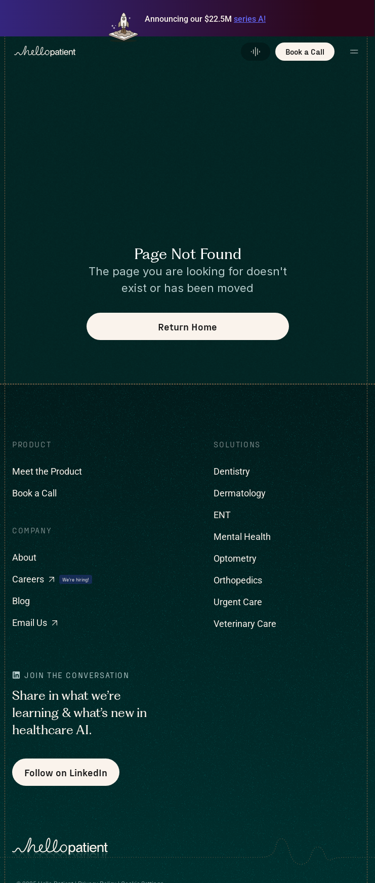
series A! (250, 19)
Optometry (235, 558)
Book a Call (34, 493)
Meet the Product (47, 471)
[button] (355, 51)
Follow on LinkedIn (65, 772)
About (24, 557)
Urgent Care (238, 602)
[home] (40, 51)
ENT (222, 515)
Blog (21, 601)
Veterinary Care (245, 623)
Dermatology (240, 493)
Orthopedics (238, 580)
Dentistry (232, 471)
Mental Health (242, 536)
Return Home (187, 326)
